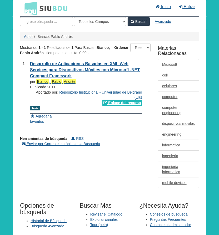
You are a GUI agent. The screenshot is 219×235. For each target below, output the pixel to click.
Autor (28, 36)
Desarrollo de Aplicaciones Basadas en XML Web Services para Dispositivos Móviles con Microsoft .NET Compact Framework (85, 70)
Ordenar (121, 47)
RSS (77, 138)
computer (169, 97)
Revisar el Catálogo (106, 214)
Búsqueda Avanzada (47, 226)
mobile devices (174, 183)
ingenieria (170, 156)
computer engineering (171, 110)
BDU (29, 8)
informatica (171, 145)
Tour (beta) (99, 225)
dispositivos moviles (178, 123)
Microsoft (169, 64)
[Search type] (100, 21)
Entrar (187, 6)
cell (165, 75)
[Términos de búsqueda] (46, 21)
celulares (169, 86)
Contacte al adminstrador (170, 225)
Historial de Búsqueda (49, 221)
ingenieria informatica (171, 169)
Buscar (139, 21)
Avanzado (163, 21)
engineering (171, 134)
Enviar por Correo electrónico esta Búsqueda (61, 144)
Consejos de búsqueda (168, 214)
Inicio (163, 6)
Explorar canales (104, 219)
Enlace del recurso (122, 103)
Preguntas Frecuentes (168, 219)
